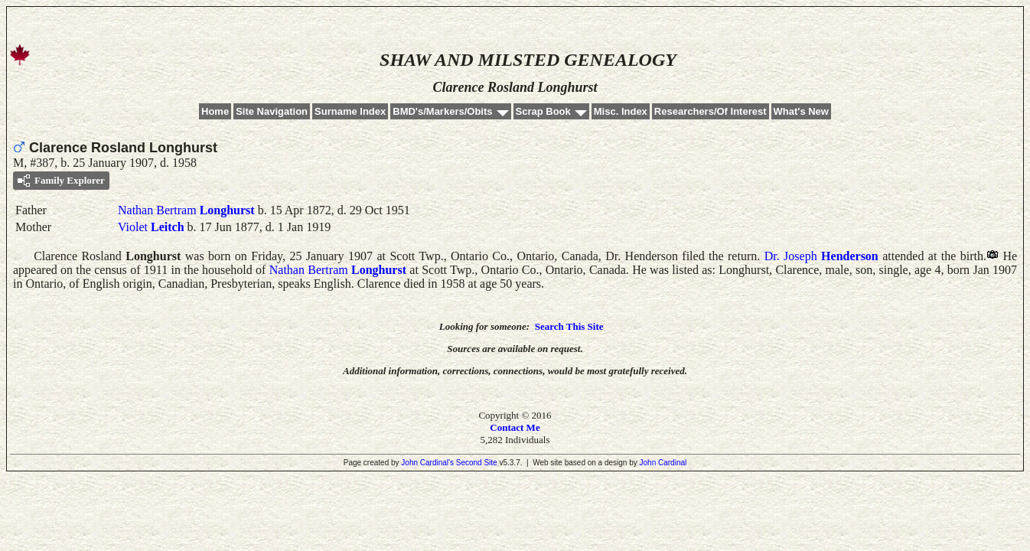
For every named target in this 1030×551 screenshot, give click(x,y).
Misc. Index (620, 111)
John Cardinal (663, 462)
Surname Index (350, 111)
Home (215, 111)
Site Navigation (272, 111)
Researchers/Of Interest (710, 111)
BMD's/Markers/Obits (442, 111)
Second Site (476, 462)
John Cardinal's (427, 462)
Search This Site (569, 326)
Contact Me (514, 427)
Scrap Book (543, 111)
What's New (801, 111)
